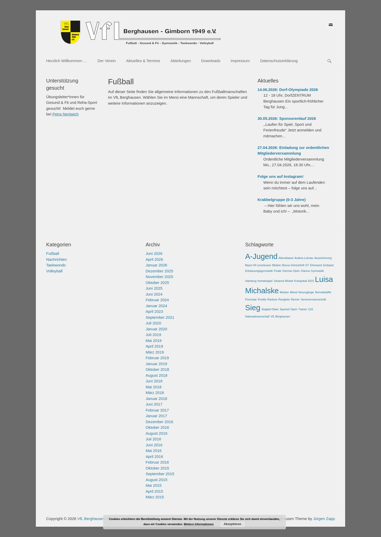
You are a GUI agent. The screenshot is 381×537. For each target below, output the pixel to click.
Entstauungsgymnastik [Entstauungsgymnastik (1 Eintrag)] (259, 270)
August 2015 (156, 479)
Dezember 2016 (159, 421)
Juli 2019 (153, 334)
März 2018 (155, 392)
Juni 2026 (154, 253)
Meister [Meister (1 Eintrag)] (284, 292)
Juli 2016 (153, 439)
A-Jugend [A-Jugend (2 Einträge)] (261, 256)
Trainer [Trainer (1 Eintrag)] (302, 309)
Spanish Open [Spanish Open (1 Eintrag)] (288, 309)
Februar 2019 (157, 358)
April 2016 (154, 456)
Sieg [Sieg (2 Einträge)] (252, 307)
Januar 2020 (156, 329)
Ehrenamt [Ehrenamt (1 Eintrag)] (316, 265)
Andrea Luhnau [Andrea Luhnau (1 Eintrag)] (303, 257)
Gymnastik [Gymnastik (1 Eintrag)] (317, 270)
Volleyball (54, 271)
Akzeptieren (232, 524)
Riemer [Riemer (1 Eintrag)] (295, 299)
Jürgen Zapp (324, 518)
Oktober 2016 (157, 427)
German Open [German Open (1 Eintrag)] (291, 270)
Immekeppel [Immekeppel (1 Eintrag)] (265, 280)
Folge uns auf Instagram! (280, 176)
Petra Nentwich (65, 114)
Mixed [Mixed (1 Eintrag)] (293, 292)
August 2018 (156, 375)
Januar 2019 (156, 364)
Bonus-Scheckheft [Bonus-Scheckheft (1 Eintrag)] (293, 265)
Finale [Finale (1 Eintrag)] (277, 270)
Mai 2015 (154, 485)
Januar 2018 (156, 398)
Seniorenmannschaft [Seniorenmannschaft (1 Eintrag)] (313, 299)
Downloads (210, 60)
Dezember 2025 (159, 271)
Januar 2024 (156, 306)
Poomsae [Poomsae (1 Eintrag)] (251, 299)
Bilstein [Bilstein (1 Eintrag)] (276, 265)
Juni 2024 (154, 294)
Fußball (52, 253)
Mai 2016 (154, 450)
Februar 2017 (157, 410)
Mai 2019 (154, 340)
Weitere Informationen (199, 524)
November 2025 (159, 276)
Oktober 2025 (157, 282)
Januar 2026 (156, 265)
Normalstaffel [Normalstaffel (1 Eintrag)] (323, 292)
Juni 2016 (154, 445)
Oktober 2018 (157, 369)
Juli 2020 (153, 323)
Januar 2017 (156, 416)
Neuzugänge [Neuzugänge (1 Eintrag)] (306, 292)
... (286, 107)
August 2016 (156, 433)
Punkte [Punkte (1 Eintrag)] (262, 299)
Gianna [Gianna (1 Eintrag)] (305, 270)
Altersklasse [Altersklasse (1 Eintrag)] (286, 257)
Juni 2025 (154, 288)
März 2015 (155, 497)
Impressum (240, 60)
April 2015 (154, 491)
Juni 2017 (154, 404)
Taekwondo (56, 265)
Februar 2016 (157, 462)
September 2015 (160, 474)
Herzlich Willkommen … (66, 60)
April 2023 (154, 311)
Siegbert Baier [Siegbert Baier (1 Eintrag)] (270, 309)
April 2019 (154, 346)
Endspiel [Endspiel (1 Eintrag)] (328, 265)
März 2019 (155, 352)
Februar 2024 (157, 300)
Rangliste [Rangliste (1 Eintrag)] (284, 299)
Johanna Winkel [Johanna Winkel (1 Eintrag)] (283, 280)
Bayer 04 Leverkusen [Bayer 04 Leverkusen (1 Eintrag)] (258, 265)
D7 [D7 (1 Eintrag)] (307, 265)
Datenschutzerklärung (279, 60)
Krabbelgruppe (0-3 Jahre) (282, 199)
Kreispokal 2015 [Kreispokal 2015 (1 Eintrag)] (304, 280)
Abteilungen (180, 60)
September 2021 (160, 317)
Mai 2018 (154, 387)
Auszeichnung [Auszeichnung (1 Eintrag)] (323, 257)
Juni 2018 (154, 381)
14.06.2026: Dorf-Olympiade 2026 (288, 89)
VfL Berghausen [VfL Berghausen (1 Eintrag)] (280, 316)
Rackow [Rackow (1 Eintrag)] (272, 299)
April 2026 (154, 259)
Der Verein (106, 60)
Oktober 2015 (157, 468)
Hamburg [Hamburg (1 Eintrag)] (250, 280)
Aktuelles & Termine (143, 60)
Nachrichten (56, 259)
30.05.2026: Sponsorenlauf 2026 (287, 118)
